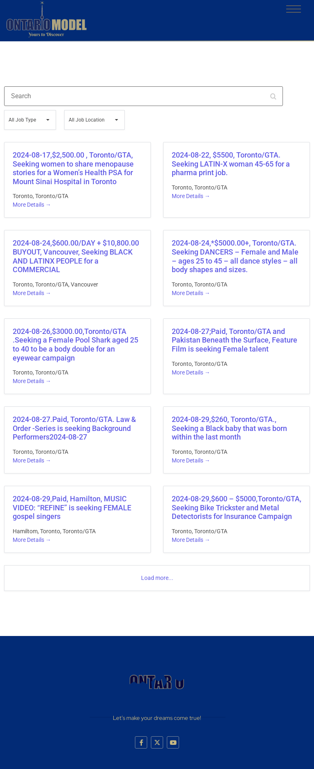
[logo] (46, 19)
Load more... (157, 578)
